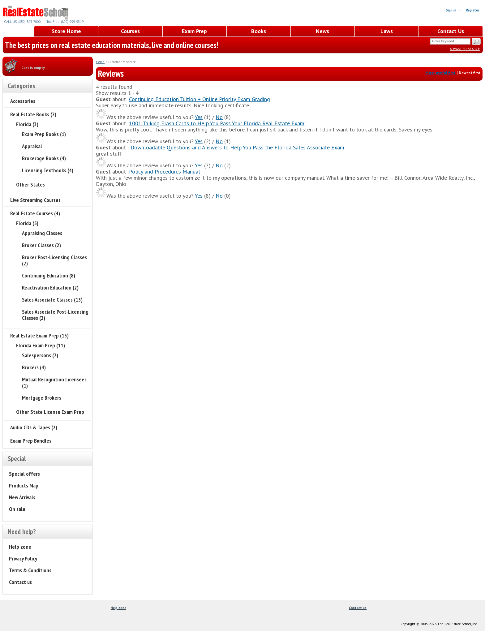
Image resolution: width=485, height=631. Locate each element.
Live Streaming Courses (35, 200)
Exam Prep (194, 31)
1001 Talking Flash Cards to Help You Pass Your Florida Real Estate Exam (216, 123)
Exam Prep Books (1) (44, 134)
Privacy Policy (23, 558)
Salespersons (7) (40, 355)
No (219, 117)
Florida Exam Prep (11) (40, 345)
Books (258, 31)
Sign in (451, 10)
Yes (199, 117)
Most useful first (440, 72)
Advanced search (465, 48)
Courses (130, 31)
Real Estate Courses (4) (35, 213)
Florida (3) (27, 124)
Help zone (20, 546)
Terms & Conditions (30, 570)
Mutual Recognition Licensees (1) (54, 382)
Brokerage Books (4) (44, 158)
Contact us (20, 582)
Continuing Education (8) (48, 275)
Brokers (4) (34, 367)
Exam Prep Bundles (30, 440)
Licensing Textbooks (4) (47, 170)
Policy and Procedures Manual (164, 171)
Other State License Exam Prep (50, 411)
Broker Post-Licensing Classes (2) (54, 260)
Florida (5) (27, 223)
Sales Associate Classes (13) (52, 299)
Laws (386, 31)
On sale (17, 509)
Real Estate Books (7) (33, 114)
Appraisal (32, 146)
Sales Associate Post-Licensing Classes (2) (55, 314)
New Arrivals (22, 497)
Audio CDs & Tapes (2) (33, 427)
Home (100, 62)
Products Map (23, 485)
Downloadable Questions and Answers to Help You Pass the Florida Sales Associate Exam (236, 147)
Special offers (24, 473)
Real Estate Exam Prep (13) (39, 335)
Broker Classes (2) (41, 245)
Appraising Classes (42, 233)
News (322, 31)
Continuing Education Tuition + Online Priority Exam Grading (199, 99)
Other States (30, 184)
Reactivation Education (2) (50, 287)
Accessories (22, 101)
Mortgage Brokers (41, 397)
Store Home (66, 31)
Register (472, 10)
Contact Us (450, 31)
